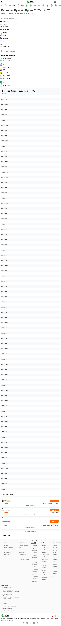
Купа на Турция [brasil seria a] (5, 85)
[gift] (55, 2)
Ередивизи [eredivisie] (4, 38)
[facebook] (23, 623)
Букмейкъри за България (8, 590)
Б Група (6, 543)
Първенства (10, 13)
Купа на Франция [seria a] (5, 67)
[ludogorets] (14, 5)
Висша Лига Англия (8, 549)
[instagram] (30, 623)
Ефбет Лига (6, 542)
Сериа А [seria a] (3, 32)
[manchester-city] (52, 5)
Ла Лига (6, 550)
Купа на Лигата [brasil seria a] (5, 82)
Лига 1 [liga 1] (3, 41)
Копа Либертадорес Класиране (45, 559)
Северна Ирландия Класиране (54, 575)
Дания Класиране (57, 542)
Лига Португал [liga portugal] (5, 44)
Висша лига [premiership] (4, 27)
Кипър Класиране (57, 550)
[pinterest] (37, 623)
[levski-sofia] (2, 5)
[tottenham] (47, 5)
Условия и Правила (7, 608)
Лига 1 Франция (23, 543)
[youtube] (26, 623)
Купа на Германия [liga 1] (5, 76)
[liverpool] (35, 5)
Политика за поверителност (9, 606)
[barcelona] (56, 5)
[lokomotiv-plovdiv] (18, 5)
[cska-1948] (10, 5)
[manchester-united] (39, 5)
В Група (6, 545)
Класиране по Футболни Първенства (11, 597)
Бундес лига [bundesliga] (4, 30)
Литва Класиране (57, 556)
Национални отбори (8, 547)
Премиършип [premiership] (4, 46)
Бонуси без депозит (7, 588)
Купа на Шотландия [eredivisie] (6, 73)
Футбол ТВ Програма (7, 598)
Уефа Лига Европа (24, 549)
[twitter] (34, 623)
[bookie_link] (30, 523)
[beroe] (27, 5)
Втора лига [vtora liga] (4, 24)
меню (2, 2)
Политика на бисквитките (9, 610)
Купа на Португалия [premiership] (6, 60)
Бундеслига (6, 554)
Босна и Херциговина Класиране (44, 577)
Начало (3, 13)
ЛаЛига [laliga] (3, 35)
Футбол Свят (22, 542)
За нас (4, 604)
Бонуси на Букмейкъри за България (11, 591)
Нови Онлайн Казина (7, 594)
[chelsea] (31, 5)
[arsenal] (43, 5)
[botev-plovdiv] (22, 5)
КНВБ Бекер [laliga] (4, 70)
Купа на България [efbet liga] (5, 58)
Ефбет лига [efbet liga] (4, 22)
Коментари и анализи (24, 559)
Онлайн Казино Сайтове (8, 593)
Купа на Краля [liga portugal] (5, 79)
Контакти (5, 603)
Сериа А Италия (7, 552)
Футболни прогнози (7, 595)
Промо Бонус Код (7, 587)
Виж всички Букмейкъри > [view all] (30, 531)
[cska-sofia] (6, 5)
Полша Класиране (57, 568)
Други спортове (23, 557)
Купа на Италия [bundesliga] (5, 64)
